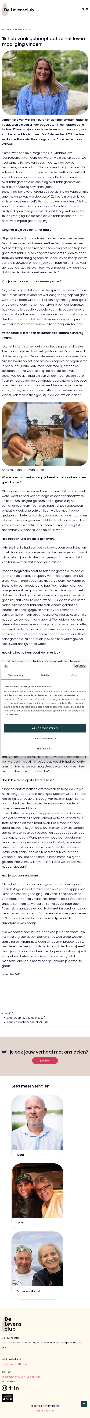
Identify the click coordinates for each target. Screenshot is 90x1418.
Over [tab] (74, 675)
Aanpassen (45, 738)
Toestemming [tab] (16, 675)
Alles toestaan (45, 728)
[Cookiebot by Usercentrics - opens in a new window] (72, 666)
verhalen (17, 29)
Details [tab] (45, 675)
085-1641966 (33, 1376)
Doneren (24, 1364)
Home (5, 29)
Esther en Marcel (28, 1291)
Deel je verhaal (10, 1364)
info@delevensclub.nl (14, 1376)
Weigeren (45, 748)
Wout (20, 1155)
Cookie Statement (45, 1410)
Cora (20, 1223)
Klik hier (45, 1060)
